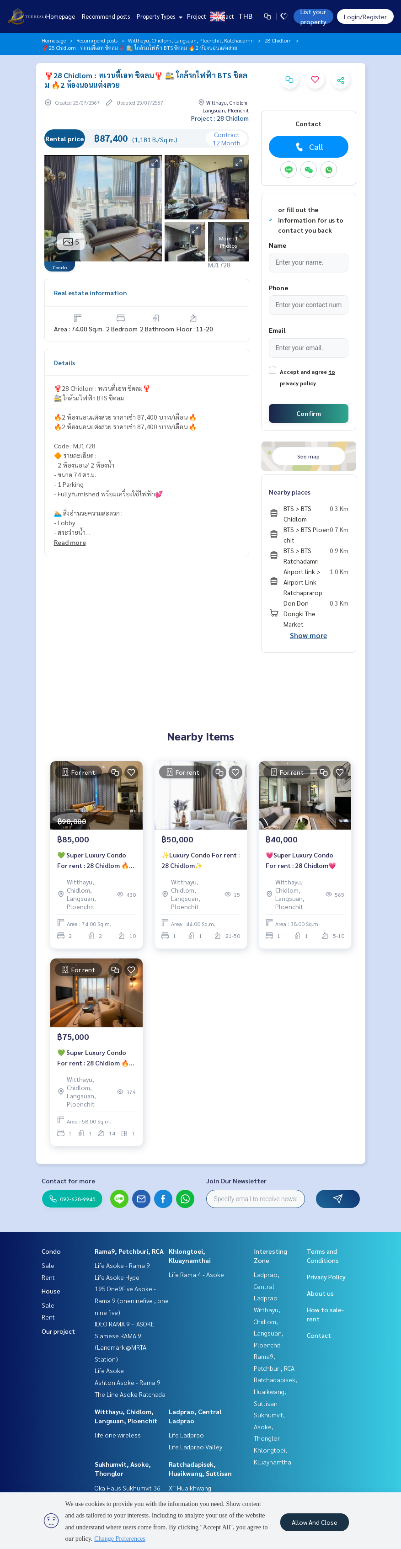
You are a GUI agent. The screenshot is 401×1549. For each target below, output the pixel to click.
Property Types (158, 16)
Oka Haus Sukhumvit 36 (127, 1488)
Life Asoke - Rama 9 (122, 1265)
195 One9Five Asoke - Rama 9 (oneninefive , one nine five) (132, 1300)
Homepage (60, 16)
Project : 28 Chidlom (220, 118)
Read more (70, 542)
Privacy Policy (326, 1276)
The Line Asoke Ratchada (130, 1394)
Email (277, 330)
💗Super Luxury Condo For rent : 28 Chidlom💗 (301, 860)
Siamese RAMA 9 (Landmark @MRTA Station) (120, 1347)
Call (308, 146)
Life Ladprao (186, 1435)
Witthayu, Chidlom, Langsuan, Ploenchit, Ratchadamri (191, 40)
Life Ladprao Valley (195, 1447)
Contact (223, 16)
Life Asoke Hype (117, 1277)
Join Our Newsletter (236, 1180)
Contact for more (68, 1180)
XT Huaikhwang (190, 1488)
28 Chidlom (278, 40)
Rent (48, 1277)
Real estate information (90, 292)
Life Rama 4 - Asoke (196, 1274)
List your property (313, 16)
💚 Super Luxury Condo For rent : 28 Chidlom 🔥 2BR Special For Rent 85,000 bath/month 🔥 (93, 860)
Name (277, 245)
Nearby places (289, 492)
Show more (308, 635)
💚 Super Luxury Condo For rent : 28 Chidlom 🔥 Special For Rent (93, 1058)
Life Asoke (109, 1370)
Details (64, 362)
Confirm (308, 413)
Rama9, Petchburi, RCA (129, 1251)
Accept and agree (303, 371)
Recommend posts (106, 16)
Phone (278, 287)
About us (320, 1293)
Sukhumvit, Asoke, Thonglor (269, 1426)
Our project (58, 1331)
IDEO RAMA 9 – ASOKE (124, 1324)
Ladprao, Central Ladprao (266, 1286)
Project (196, 16)
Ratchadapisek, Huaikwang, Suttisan (275, 1391)
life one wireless (118, 1435)
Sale (48, 1265)
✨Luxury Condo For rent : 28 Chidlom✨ (200, 860)
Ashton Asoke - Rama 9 (127, 1382)
